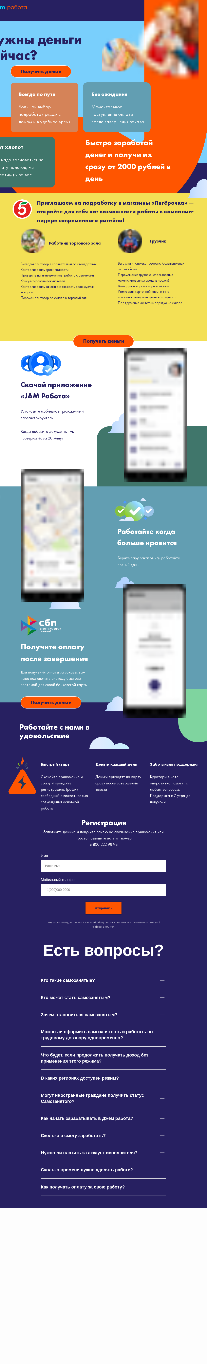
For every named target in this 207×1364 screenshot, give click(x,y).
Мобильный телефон (58, 880)
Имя (44, 856)
